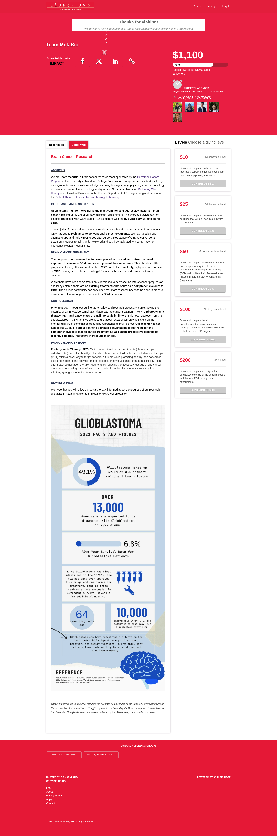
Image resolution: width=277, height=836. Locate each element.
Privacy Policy (54, 800)
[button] (55, 84)
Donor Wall (79, 150)
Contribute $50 (202, 294)
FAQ (48, 793)
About (198, 6)
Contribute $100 (203, 344)
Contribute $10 (202, 189)
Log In (226, 6)
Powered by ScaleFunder (214, 782)
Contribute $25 (202, 236)
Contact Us (52, 808)
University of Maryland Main (64, 760)
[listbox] (104, 84)
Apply (212, 6)
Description (56, 150)
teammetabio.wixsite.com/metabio (105, 399)
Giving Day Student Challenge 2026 (102, 760)
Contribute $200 (203, 395)
